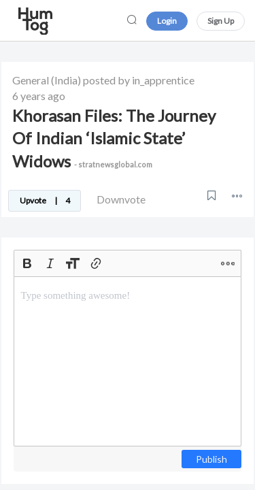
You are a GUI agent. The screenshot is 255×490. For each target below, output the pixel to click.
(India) (66, 80)
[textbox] (127, 361)
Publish (211, 459)
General (30, 80)
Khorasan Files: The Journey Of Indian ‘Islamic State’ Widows (114, 138)
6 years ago (38, 95)
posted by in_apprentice (138, 80)
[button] (237, 195)
